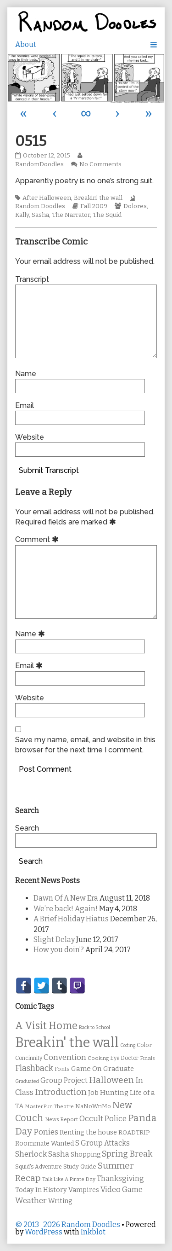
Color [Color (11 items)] (144, 1045)
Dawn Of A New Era (65, 898)
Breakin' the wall (98, 198)
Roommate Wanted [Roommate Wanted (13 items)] (44, 1143)
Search (27, 828)
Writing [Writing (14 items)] (60, 1201)
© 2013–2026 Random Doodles (67, 1224)
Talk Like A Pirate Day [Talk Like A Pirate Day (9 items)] (68, 1179)
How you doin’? (58, 949)
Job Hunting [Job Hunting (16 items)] (108, 1092)
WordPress (43, 1232)
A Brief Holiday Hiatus (71, 918)
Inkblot (93, 1232)
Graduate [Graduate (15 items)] (118, 1069)
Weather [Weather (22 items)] (31, 1200)
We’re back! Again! (65, 908)
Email (24, 405)
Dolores (135, 206)
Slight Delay (54, 939)
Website (29, 437)
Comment (38, 539)
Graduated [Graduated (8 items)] (27, 1081)
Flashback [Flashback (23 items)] (34, 1068)
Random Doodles (40, 206)
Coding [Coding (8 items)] (127, 1045)
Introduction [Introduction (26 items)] (61, 1092)
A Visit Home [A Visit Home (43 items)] (46, 1026)
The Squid (107, 215)
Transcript (32, 279)
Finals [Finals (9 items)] (147, 1058)
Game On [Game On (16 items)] (86, 1069)
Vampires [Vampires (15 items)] (83, 1190)
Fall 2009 (93, 206)
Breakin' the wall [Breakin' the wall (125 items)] (67, 1043)
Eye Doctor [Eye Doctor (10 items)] (124, 1058)
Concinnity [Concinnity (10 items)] (28, 1058)
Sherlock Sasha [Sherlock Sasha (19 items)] (42, 1154)
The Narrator (71, 215)
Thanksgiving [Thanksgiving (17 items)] (120, 1178)
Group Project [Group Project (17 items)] (64, 1080)
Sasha (40, 215)
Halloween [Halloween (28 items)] (111, 1080)
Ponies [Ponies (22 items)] (45, 1132)
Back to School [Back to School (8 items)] (94, 1027)
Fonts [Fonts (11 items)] (62, 1068)
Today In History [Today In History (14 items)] (41, 1190)
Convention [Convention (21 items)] (65, 1057)
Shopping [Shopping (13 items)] (85, 1154)
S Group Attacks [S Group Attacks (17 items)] (102, 1143)
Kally (22, 215)
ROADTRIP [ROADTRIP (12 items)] (134, 1132)
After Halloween (46, 198)
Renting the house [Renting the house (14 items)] (88, 1132)
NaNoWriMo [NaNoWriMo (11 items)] (93, 1106)
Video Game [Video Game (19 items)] (121, 1189)
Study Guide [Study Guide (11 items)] (79, 1166)
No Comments (100, 164)
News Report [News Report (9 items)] (61, 1119)
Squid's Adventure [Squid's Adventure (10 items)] (38, 1167)
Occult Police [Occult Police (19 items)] (103, 1118)
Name (25, 373)
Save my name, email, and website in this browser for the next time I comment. (85, 744)
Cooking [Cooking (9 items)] (98, 1058)
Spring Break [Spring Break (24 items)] (127, 1154)
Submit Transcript (49, 470)
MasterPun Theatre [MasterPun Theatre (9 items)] (49, 1106)
